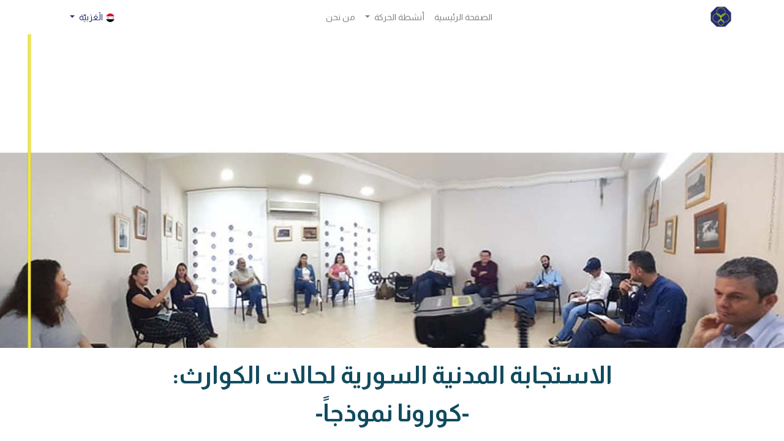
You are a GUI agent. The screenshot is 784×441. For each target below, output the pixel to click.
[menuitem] (463, 17)
